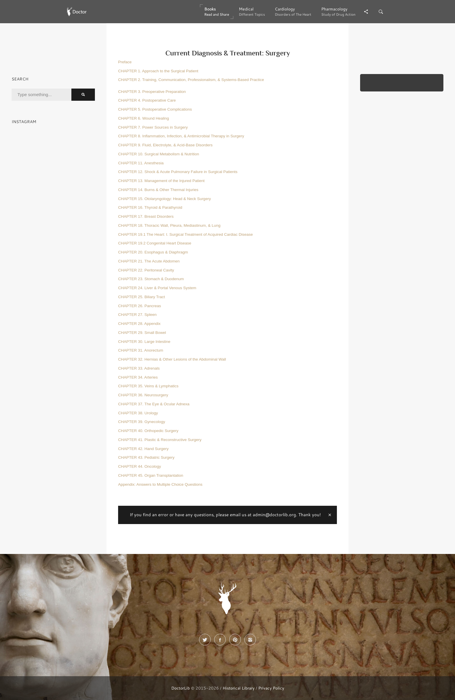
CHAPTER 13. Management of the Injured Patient (161, 181)
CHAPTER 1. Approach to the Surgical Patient (158, 71)
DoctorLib (180, 688)
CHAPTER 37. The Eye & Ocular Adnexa (153, 404)
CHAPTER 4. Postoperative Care (147, 100)
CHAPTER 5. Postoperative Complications (155, 109)
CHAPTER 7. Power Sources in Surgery (153, 127)
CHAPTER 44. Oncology (139, 466)
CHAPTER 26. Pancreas (139, 306)
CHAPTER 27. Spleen (137, 314)
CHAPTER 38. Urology (138, 413)
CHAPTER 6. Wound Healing (143, 118)
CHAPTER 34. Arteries (138, 377)
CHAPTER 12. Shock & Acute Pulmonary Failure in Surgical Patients (177, 172)
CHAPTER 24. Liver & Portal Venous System (157, 288)
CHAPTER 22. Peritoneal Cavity (146, 270)
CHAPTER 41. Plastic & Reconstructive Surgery (159, 440)
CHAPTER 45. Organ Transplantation (150, 475)
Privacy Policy (271, 688)
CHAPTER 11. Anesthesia (141, 163)
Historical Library (238, 688)
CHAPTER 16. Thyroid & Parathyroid (150, 207)
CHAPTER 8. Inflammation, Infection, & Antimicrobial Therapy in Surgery (181, 136)
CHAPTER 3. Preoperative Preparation (152, 91)
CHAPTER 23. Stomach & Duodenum (151, 279)
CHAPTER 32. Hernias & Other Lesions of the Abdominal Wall (172, 359)
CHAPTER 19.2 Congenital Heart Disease (154, 243)
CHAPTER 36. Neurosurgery (143, 395)
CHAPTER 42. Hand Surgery (143, 449)
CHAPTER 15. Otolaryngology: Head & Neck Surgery (164, 199)
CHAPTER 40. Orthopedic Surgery (148, 431)
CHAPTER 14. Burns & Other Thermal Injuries (158, 190)
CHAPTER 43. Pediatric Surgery (146, 457)
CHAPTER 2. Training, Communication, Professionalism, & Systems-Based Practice (191, 80)
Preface (125, 62)
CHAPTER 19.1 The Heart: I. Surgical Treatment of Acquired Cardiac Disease (185, 234)
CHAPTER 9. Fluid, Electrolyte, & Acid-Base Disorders (165, 145)
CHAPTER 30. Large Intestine (144, 341)
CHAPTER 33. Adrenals (139, 368)
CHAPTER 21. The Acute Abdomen (149, 261)
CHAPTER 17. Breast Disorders (146, 216)
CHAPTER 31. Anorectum (140, 350)
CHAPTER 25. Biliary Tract (141, 297)
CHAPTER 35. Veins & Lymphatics (148, 386)
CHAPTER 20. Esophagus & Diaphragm (153, 252)
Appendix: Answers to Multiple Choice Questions (160, 484)
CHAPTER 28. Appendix (139, 323)
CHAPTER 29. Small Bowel (142, 332)
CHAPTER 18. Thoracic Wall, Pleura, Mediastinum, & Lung (169, 225)
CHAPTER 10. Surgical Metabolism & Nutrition (158, 154)
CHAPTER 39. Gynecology (141, 422)
